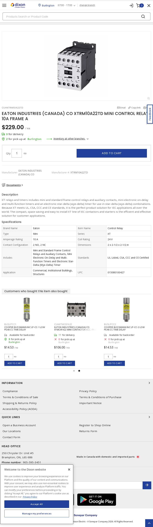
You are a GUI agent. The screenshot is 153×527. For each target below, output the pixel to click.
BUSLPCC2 (110, 324)
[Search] (76, 16)
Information (76, 383)
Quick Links (76, 417)
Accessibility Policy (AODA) (20, 409)
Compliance (10, 391)
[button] (74, 371)
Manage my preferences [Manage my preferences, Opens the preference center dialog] (37, 513)
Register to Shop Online (95, 425)
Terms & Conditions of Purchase (100, 397)
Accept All (37, 504)
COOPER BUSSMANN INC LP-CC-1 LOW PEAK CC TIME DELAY (24, 328)
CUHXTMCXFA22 (63, 324)
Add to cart (112, 153)
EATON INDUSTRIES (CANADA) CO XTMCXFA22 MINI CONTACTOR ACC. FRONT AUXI (76, 330)
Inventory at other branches (69, 138)
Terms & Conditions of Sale (20, 397)
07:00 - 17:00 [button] (65, 5)
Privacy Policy (88, 391)
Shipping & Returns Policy (20, 403)
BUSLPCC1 (10, 324)
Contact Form (11, 437)
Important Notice (90, 403)
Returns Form (88, 431)
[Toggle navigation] (4, 5)
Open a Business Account (19, 425)
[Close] (69, 469)
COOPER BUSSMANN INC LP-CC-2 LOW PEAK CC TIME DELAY (124, 328)
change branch (87, 5)
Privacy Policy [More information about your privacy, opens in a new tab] (30, 496)
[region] (36, 494)
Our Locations (12, 431)
